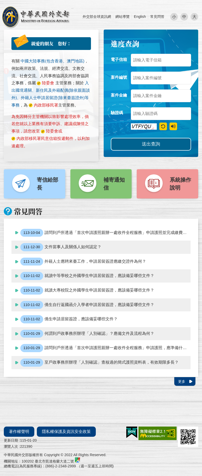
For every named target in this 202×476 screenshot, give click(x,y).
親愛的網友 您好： (51, 43)
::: (1, 2)
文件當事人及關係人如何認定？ (60, 247)
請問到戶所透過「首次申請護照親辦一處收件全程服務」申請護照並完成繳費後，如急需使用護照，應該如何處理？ (105, 233)
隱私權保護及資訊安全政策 (66, 431)
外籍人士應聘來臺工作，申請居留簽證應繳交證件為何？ (83, 262)
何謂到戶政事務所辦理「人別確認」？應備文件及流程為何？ (87, 334)
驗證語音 (173, 126)
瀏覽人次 (11, 446)
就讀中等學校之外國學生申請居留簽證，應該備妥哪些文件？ (87, 276)
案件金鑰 (119, 95)
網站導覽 (122, 17)
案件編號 (119, 77)
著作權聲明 (19, 431)
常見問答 (157, 17)
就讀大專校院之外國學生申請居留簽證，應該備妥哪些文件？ (87, 290)
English (140, 17)
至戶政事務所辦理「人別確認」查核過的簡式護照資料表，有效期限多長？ (99, 363)
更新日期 (11, 440)
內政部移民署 (29, 138)
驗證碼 (117, 113)
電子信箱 (119, 59)
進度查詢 (125, 43)
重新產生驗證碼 (163, 126)
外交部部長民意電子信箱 (35, 17)
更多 (181, 381)
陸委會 (52, 131)
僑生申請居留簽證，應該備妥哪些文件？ (69, 319)
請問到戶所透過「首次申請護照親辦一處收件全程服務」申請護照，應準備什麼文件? (105, 348)
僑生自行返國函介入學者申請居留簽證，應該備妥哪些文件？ (87, 305)
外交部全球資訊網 (97, 17)
